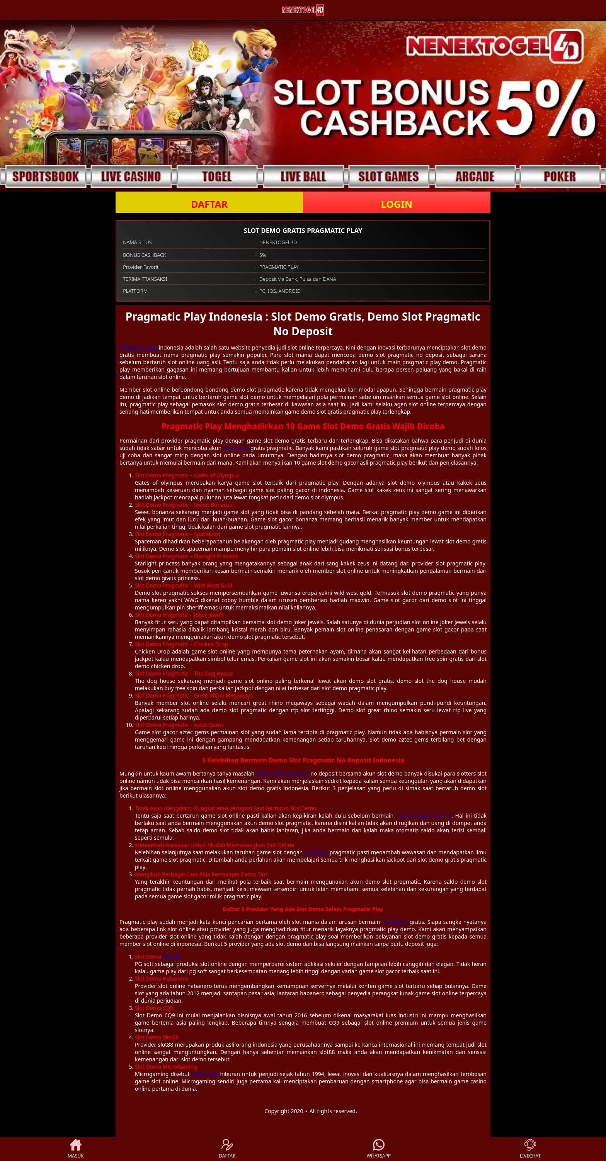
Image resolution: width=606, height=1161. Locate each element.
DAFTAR (209, 203)
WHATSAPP (379, 1149)
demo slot (236, 448)
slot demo (395, 921)
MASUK (75, 1149)
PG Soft (172, 956)
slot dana (316, 852)
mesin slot (205, 1074)
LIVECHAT (530, 1149)
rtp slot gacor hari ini (424, 815)
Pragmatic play (138, 347)
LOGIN (396, 203)
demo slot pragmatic (282, 773)
